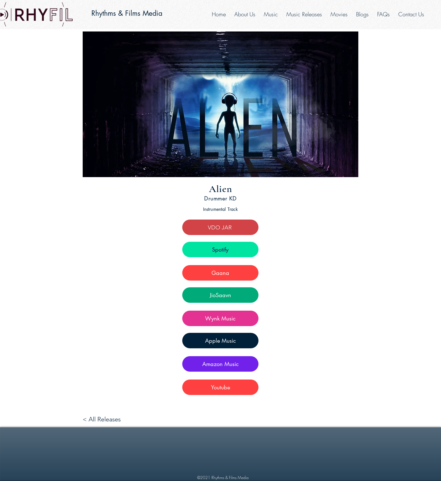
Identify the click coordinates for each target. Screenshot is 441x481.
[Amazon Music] (220, 364)
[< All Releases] (103, 419)
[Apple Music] (220, 340)
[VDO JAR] (220, 227)
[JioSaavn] (220, 295)
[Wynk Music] (220, 318)
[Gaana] (220, 273)
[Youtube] (220, 387)
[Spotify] (220, 249)
